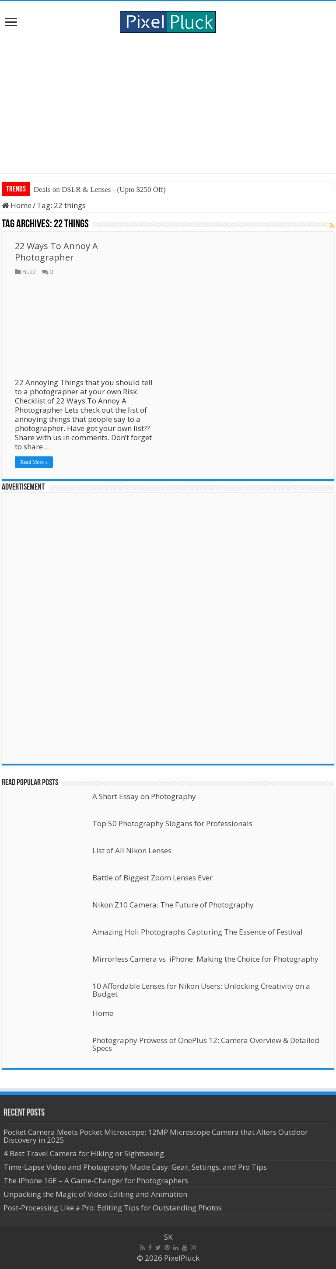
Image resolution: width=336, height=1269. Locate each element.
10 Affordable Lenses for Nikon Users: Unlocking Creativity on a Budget (201, 990)
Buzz (29, 272)
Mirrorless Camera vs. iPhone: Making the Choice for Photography (205, 959)
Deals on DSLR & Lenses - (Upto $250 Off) (100, 189)
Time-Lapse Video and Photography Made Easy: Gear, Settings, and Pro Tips (135, 1167)
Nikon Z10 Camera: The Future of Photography (173, 905)
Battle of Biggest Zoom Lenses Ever (152, 878)
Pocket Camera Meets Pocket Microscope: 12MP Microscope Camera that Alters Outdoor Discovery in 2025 (156, 1136)
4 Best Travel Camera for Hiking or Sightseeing (84, 1153)
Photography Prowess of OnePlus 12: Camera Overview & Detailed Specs (205, 1044)
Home (17, 205)
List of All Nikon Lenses (132, 850)
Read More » (34, 462)
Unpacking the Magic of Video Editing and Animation (95, 1194)
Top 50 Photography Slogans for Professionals (172, 823)
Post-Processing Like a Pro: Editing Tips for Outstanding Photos (113, 1208)
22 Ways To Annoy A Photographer (56, 251)
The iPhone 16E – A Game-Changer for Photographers (97, 1180)
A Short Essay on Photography (144, 796)
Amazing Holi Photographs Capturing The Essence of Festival (197, 932)
